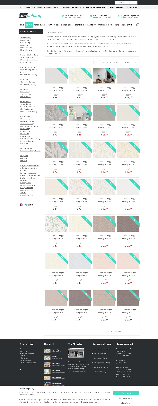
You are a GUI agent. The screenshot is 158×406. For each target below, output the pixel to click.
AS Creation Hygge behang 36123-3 (56, 163)
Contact (22, 356)
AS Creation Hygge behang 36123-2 (80, 163)
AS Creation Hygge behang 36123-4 (80, 89)
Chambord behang (26, 109)
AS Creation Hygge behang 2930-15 (80, 126)
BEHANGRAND (127, 25)
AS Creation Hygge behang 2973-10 (128, 126)
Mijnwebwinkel (123, 402)
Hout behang (25, 40)
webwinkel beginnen (104, 402)
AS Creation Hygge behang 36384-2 (56, 274)
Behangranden (25, 183)
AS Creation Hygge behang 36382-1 (104, 274)
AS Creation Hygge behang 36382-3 (104, 311)
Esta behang (24, 134)
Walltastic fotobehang (28, 121)
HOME (22, 25)
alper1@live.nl (123, 367)
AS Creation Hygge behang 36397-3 (80, 200)
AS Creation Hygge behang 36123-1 (56, 126)
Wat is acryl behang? (100, 358)
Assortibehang (25, 38)
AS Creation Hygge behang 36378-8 (80, 311)
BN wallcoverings (26, 195)
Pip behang (24, 89)
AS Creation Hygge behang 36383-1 (128, 237)
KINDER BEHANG (79, 25)
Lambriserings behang (28, 84)
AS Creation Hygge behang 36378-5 (128, 274)
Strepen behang (25, 94)
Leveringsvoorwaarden (27, 353)
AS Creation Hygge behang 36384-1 (80, 274)
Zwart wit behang (26, 57)
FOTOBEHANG (39, 25)
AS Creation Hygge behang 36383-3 (104, 237)
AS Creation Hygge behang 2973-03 (104, 126)
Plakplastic (24, 156)
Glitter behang (25, 119)
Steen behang (25, 43)
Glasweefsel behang (27, 82)
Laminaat (23, 161)
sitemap (91, 402)
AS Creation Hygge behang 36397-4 (128, 163)
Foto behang (24, 79)
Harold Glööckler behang (29, 55)
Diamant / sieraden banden (30, 175)
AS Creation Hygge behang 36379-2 (128, 200)
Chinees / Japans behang (29, 60)
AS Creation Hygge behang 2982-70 (56, 89)
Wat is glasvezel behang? (102, 363)
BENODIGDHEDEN (113, 25)
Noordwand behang (27, 141)
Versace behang (26, 104)
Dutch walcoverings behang (30, 138)
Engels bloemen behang (28, 67)
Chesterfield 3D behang (28, 75)
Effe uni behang (25, 97)
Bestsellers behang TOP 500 (30, 151)
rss (96, 402)
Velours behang (25, 102)
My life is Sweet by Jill (27, 185)
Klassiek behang (26, 50)
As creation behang (27, 124)
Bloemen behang (26, 47)
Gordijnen (23, 158)
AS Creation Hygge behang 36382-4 (128, 311)
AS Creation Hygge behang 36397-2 (56, 237)
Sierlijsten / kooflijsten (28, 178)
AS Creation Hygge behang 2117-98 (104, 89)
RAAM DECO (91, 25)
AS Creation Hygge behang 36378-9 (56, 311)
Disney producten (26, 188)
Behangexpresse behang (29, 126)
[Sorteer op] (130, 62)
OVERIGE (101, 25)
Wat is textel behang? (101, 367)
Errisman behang (26, 136)
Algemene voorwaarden (28, 363)
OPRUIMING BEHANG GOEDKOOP (58, 25)
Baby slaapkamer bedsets (29, 166)
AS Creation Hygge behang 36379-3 (56, 200)
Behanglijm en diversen (28, 190)
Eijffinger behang (26, 131)
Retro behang (25, 92)
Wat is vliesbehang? (100, 372)
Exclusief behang (26, 148)
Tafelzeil (23, 193)
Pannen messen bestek (28, 173)
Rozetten (23, 180)
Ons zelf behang (26, 116)
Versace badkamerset (28, 106)
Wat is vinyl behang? (100, 353)
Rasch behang (25, 143)
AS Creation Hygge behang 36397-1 (104, 163)
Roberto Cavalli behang (28, 111)
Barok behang (25, 45)
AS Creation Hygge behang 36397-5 (104, 200)
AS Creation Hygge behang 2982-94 (128, 89)
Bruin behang (25, 129)
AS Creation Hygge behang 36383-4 (80, 237)
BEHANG (29, 25)
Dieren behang (25, 62)
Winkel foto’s (24, 351)
